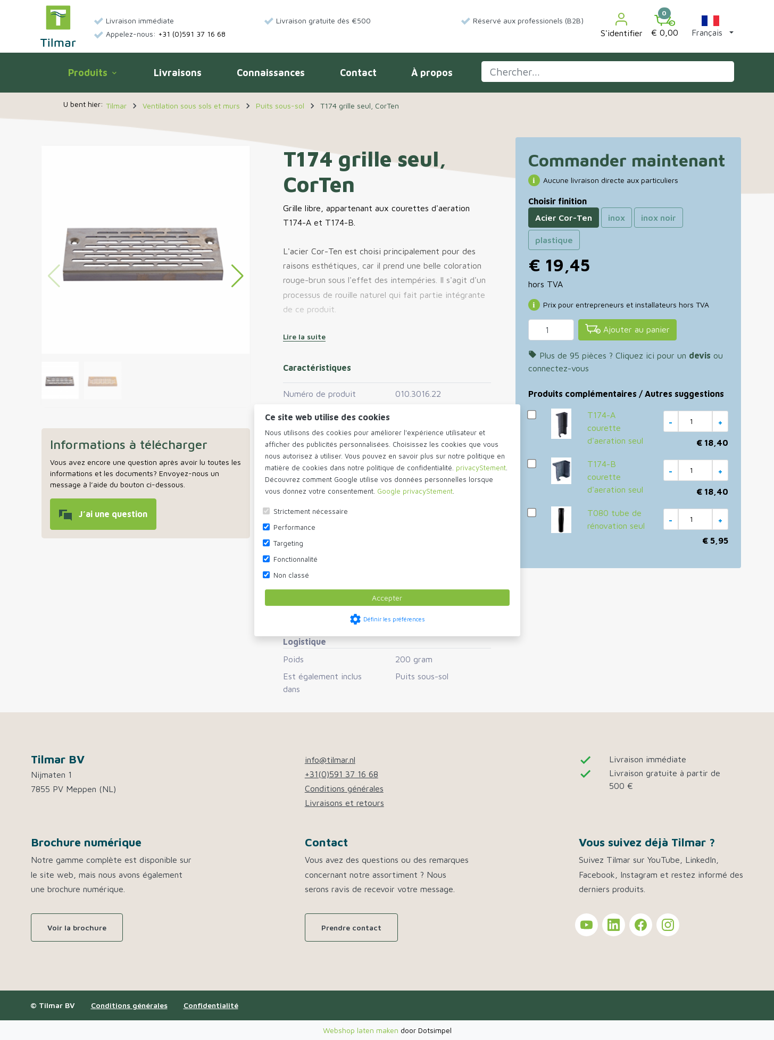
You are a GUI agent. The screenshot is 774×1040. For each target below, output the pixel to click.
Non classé (291, 575)
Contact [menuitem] (358, 72)
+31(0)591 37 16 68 (341, 774)
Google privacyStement (415, 491)
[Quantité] (551, 329)
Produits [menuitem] (92, 72)
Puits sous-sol (421, 676)
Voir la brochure (76, 927)
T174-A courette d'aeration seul (615, 427)
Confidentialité (211, 1005)
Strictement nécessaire (310, 511)
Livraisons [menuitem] (178, 72)
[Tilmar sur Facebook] (640, 924)
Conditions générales (344, 788)
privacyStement (481, 467)
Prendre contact (351, 927)
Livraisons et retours (344, 803)
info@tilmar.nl (330, 759)
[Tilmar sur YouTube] (586, 924)
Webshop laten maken (362, 1030)
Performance (294, 527)
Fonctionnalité (295, 559)
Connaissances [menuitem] (271, 72)
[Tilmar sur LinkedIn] (613, 924)
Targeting (288, 543)
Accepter (387, 597)
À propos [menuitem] (432, 72)
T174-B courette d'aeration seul (615, 476)
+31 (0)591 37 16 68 (192, 33)
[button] (710, 26)
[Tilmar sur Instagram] (667, 924)
